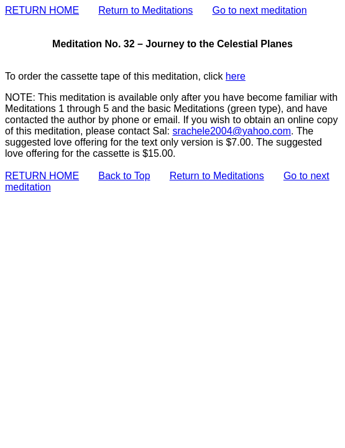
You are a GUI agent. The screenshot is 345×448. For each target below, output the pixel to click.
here (236, 76)
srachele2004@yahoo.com (231, 131)
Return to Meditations (145, 10)
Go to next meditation (259, 10)
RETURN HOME (42, 10)
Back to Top (124, 175)
